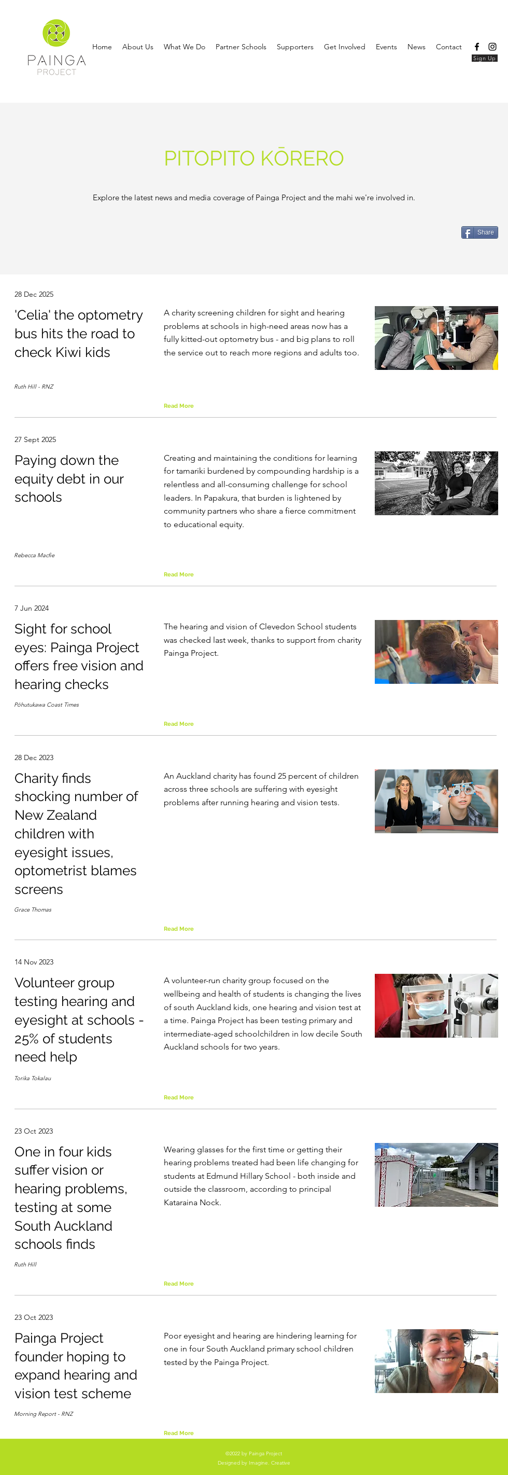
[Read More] (189, 406)
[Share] (479, 232)
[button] (416, 46)
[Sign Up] (485, 58)
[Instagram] (492, 47)
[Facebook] (477, 47)
